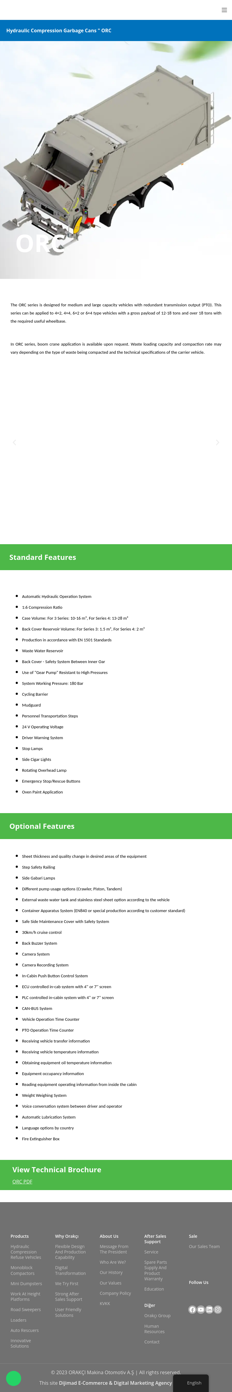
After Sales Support (155, 1238)
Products (20, 1236)
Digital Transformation (70, 1270)
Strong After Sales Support (68, 1296)
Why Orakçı (67, 1236)
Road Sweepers (26, 1309)
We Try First (67, 1283)
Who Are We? (113, 1262)
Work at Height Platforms (25, 1296)
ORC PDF (22, 1181)
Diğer (149, 1305)
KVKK (105, 1303)
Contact (152, 1342)
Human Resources (154, 1328)
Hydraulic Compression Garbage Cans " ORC (58, 30)
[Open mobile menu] (224, 10)
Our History (111, 1272)
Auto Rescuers (25, 1330)
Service (151, 1252)
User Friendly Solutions (68, 1312)
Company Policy (115, 1293)
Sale (193, 1236)
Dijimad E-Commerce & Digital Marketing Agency (116, 1383)
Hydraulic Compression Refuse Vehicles (26, 1252)
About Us (109, 1236)
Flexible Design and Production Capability (70, 1252)
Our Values (110, 1283)
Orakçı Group (157, 1315)
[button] (14, 442)
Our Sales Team (204, 1246)
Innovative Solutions (21, 1343)
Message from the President (114, 1249)
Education (154, 1289)
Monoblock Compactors (22, 1270)
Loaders (18, 1320)
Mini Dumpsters (26, 1283)
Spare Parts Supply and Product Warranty (155, 1270)
